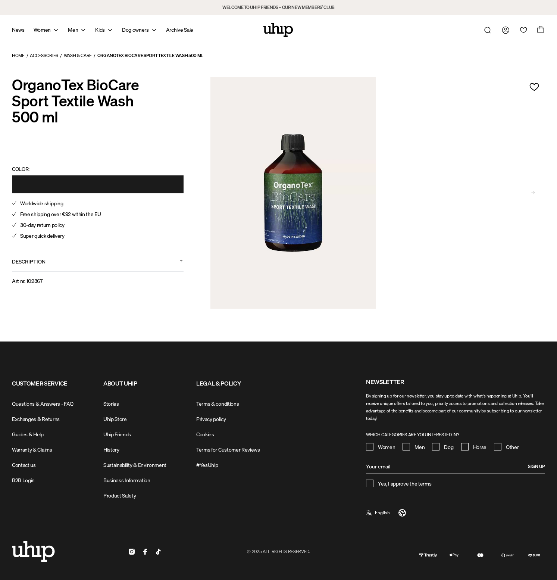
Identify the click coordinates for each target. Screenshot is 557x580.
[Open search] (486, 30)
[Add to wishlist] (534, 87)
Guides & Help (28, 434)
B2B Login (23, 480)
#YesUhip (207, 464)
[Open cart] (540, 30)
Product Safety (119, 495)
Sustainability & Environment (134, 464)
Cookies (205, 434)
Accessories (44, 55)
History (111, 449)
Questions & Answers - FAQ (42, 403)
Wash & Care (78, 55)
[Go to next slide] (533, 193)
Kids (100, 29)
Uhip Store (115, 418)
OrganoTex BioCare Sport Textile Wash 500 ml (150, 55)
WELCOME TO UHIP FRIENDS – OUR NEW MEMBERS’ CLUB (278, 7)
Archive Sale (179, 29)
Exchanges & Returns (36, 418)
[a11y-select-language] (386, 512)
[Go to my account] (504, 30)
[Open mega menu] (56, 30)
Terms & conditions (217, 403)
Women (42, 29)
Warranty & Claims (32, 449)
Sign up (536, 466)
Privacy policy (211, 418)
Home (18, 55)
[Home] (278, 30)
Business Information (126, 480)
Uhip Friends (117, 434)
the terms (420, 483)
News (18, 29)
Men (73, 29)
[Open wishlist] (522, 30)
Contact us (24, 464)
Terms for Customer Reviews (228, 449)
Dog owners (135, 29)
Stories (111, 403)
